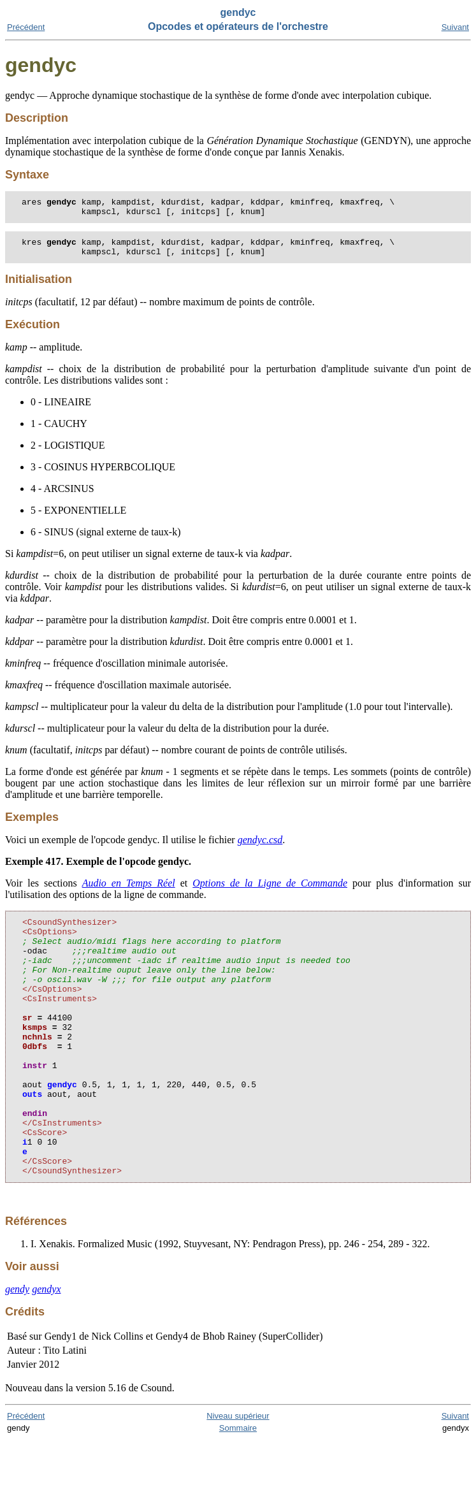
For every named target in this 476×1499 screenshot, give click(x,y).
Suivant (455, 27)
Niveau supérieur (237, 1475)
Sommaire (238, 1487)
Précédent (26, 27)
